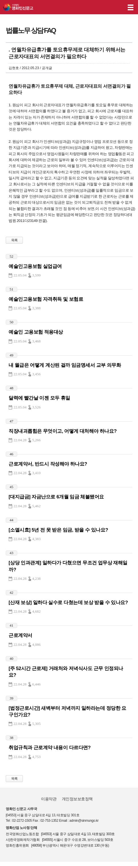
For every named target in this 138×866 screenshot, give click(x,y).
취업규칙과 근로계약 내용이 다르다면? (49, 747)
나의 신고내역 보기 (106, 7)
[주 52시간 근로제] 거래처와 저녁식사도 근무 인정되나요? (66, 672)
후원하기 (117, 7)
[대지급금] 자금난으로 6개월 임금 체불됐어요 (56, 497)
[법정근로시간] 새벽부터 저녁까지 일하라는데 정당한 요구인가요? (67, 711)
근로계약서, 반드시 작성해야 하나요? (48, 464)
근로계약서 (20, 635)
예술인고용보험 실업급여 (35, 266)
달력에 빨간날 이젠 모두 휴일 (39, 398)
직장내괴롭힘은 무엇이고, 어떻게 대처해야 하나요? (63, 431)
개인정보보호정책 (77, 799)
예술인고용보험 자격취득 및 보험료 (46, 299)
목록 (14, 240)
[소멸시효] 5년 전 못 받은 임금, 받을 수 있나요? (58, 530)
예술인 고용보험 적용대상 (36, 332)
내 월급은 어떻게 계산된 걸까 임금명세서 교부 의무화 (65, 365)
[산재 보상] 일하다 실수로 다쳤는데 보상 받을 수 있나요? (68, 602)
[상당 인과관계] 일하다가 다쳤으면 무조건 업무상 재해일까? (68, 566)
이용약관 (48, 799)
